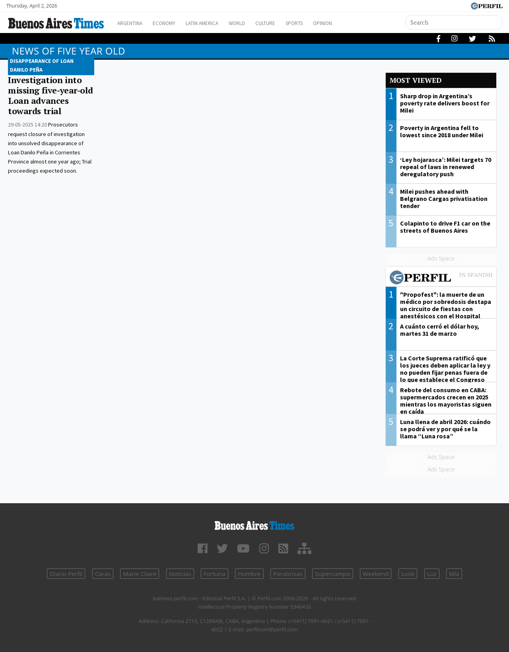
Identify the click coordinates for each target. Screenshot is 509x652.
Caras (103, 574)
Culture (293, 23)
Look (408, 574)
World (260, 23)
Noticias (180, 574)
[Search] (455, 22)
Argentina (140, 23)
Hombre (249, 574)
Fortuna (214, 574)
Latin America (221, 23)
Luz (432, 574)
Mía (454, 574)
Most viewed (415, 80)
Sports (325, 23)
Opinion (357, 23)
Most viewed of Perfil (441, 278)
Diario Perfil (66, 574)
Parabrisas (288, 574)
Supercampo (332, 574)
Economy (178, 23)
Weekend (376, 574)
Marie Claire (139, 574)
